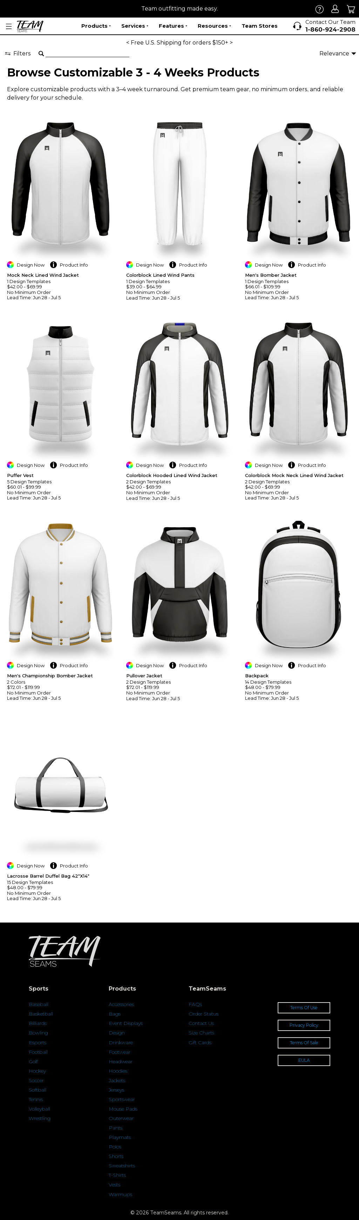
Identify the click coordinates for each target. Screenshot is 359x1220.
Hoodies (118, 1071)
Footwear (119, 1052)
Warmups (120, 1194)
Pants (115, 1128)
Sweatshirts (122, 1165)
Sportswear (122, 1099)
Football (38, 1052)
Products (96, 26)
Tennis (36, 1099)
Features (173, 26)
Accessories (121, 1004)
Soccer (36, 1080)
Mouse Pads (123, 1109)
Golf (33, 1061)
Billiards (38, 1023)
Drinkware (121, 1042)
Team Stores (260, 25)
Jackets (117, 1080)
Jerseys (116, 1090)
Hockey (37, 1071)
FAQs (195, 1004)
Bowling (38, 1033)
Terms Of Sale (304, 1042)
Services (134, 26)
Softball (37, 1090)
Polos (115, 1147)
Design (117, 1033)
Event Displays (126, 1023)
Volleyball (39, 1109)
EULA (304, 1060)
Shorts (116, 1156)
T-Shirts (117, 1175)
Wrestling (39, 1118)
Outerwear (121, 1118)
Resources (214, 26)
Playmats (120, 1137)
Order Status (203, 1014)
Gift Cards (200, 1042)
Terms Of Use (304, 1007)
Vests (114, 1184)
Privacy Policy (304, 1025)
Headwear (121, 1061)
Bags (115, 1014)
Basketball (41, 1014)
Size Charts (201, 1033)
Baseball (38, 1004)
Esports (37, 1042)
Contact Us (201, 1023)
